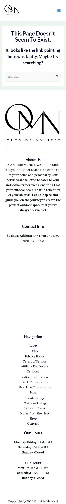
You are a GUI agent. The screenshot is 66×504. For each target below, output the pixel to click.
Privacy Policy (35, 356)
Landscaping (35, 398)
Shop (33, 418)
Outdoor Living (35, 403)
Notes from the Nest (34, 413)
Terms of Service (35, 361)
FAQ (35, 351)
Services (33, 371)
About (33, 345)
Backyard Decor (34, 408)
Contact (33, 423)
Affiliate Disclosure (34, 366)
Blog (33, 392)
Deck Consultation (34, 382)
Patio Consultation (34, 377)
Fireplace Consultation (34, 387)
